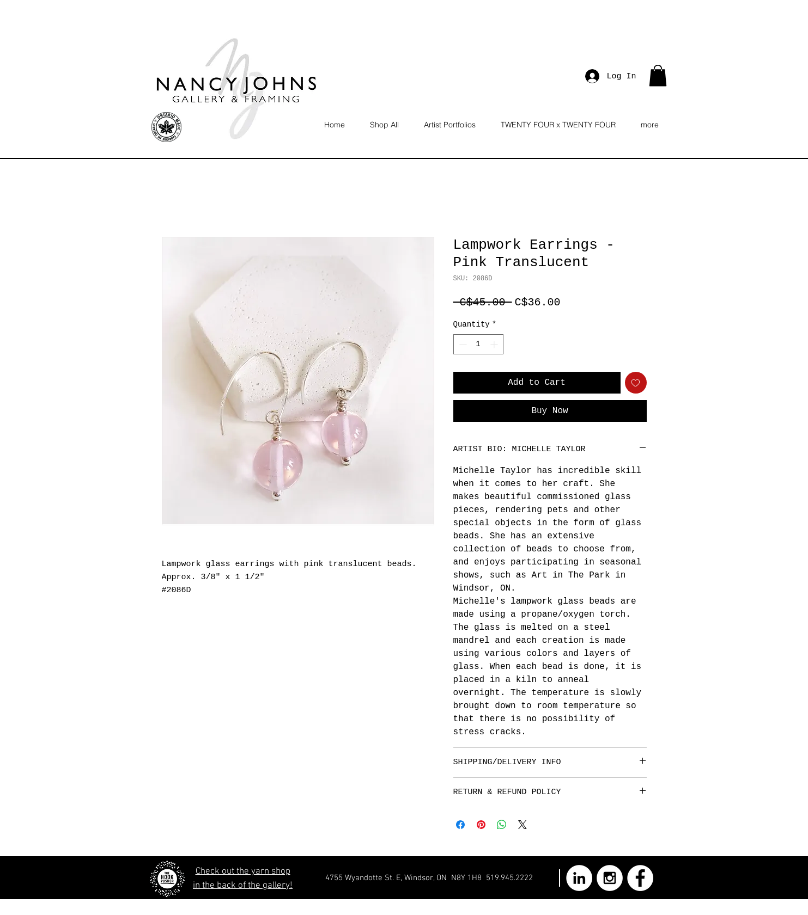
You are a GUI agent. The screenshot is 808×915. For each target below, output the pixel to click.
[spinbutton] (478, 344)
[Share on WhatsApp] (501, 824)
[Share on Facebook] (460, 824)
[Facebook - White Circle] (640, 878)
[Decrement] (462, 344)
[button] (658, 75)
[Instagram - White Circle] (610, 878)
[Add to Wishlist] (636, 383)
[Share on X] (522, 824)
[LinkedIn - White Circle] (579, 878)
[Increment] (495, 344)
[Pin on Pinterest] (481, 824)
